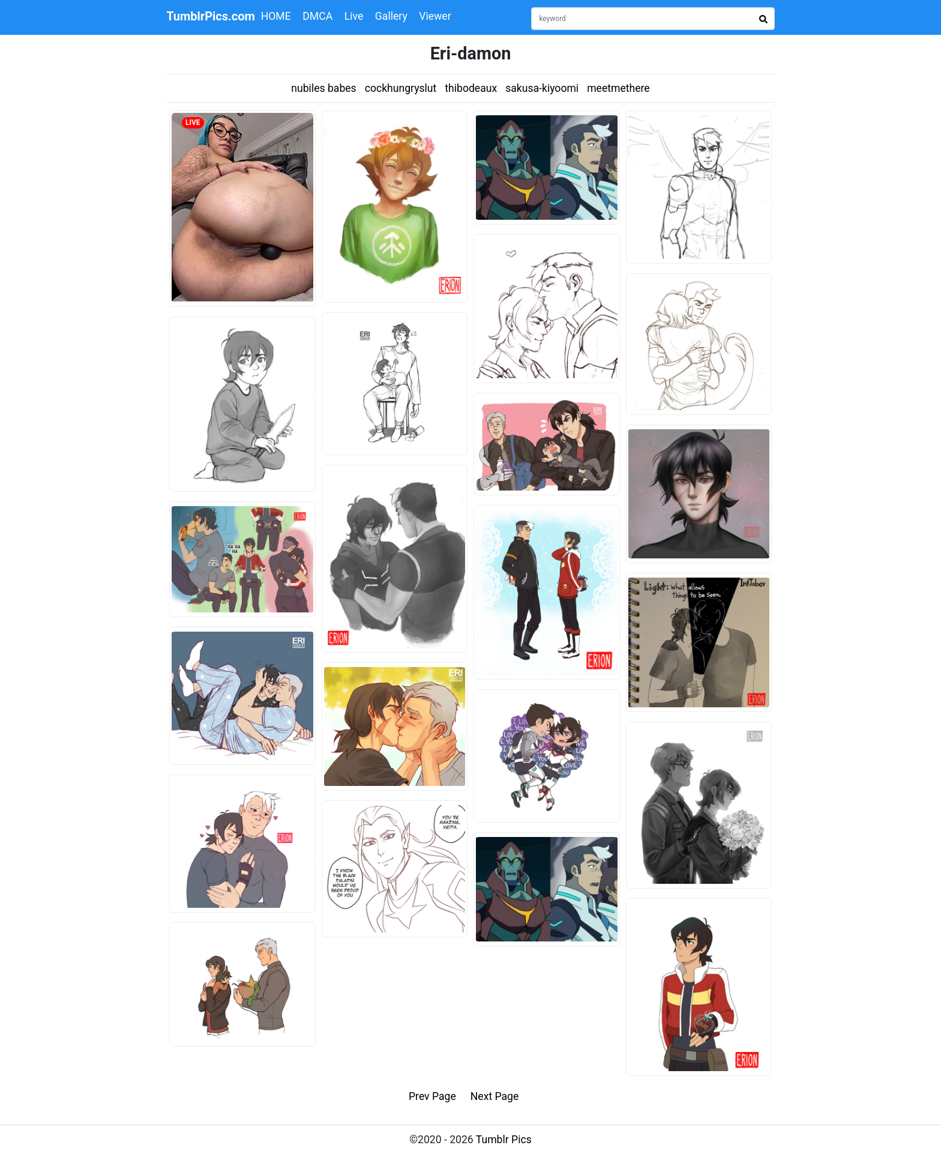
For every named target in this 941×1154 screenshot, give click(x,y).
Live (354, 16)
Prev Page (432, 1096)
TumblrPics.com (210, 16)
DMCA (317, 16)
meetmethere (618, 88)
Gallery (391, 16)
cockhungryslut (401, 88)
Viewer (435, 16)
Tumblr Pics (504, 1140)
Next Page (494, 1096)
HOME (276, 16)
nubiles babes (323, 88)
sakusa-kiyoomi (542, 88)
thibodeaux (471, 88)
